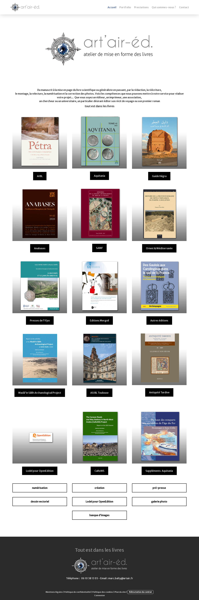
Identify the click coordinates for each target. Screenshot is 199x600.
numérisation (39, 487)
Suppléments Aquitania (159, 470)
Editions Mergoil (99, 320)
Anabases (39, 248)
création (99, 487)
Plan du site (120, 592)
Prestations (141, 7)
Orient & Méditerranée (159, 248)
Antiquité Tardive (159, 392)
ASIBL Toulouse (99, 392)
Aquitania (99, 175)
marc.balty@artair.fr (120, 578)
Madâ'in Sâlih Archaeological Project (39, 392)
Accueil (112, 7)
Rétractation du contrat (140, 592)
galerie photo (159, 501)
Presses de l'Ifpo (40, 320)
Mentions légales (54, 592)
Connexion (99, 595)
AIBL (40, 176)
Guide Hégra (159, 176)
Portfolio (125, 7)
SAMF (99, 248)
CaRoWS (99, 470)
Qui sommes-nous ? (164, 7)
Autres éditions (159, 320)
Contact (184, 7)
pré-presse (159, 487)
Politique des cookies (102, 592)
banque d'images (99, 515)
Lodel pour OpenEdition (39, 470)
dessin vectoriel (40, 501)
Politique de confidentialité (77, 592)
